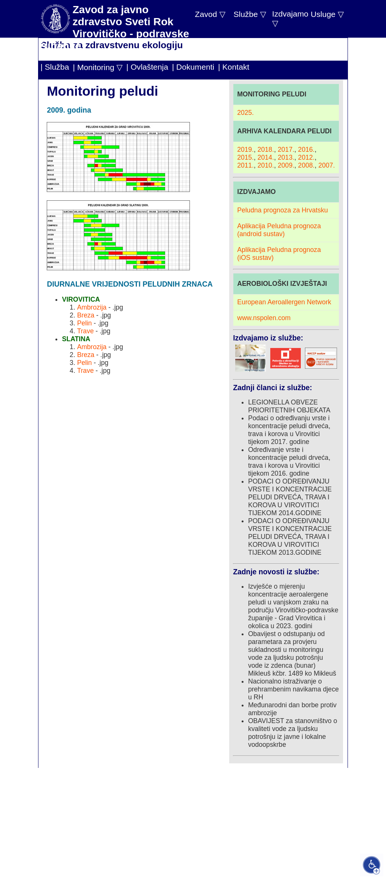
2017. (286, 149)
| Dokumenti (193, 67)
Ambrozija (91, 307)
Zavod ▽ (210, 14)
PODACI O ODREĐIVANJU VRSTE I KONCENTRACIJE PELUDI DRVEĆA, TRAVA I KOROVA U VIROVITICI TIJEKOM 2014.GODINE (290, 497)
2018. (265, 149)
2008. (306, 165)
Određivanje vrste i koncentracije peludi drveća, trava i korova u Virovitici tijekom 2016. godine (289, 461)
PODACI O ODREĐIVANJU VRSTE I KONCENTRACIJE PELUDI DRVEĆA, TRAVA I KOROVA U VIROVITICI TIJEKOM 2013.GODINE (290, 536)
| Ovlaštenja (147, 67)
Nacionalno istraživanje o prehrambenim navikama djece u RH (293, 689)
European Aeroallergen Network (284, 302)
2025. (245, 112)
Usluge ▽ (327, 14)
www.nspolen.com (264, 318)
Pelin (84, 323)
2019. (245, 149)
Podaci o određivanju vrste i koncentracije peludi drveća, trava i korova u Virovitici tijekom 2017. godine (289, 430)
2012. (306, 157)
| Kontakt (233, 67)
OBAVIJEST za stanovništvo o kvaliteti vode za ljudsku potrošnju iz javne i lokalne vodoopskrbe (292, 732)
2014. (265, 157)
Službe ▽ (249, 14)
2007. (326, 165)
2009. (286, 165)
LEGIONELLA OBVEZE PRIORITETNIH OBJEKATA (289, 406)
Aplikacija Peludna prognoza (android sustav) (279, 230)
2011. (245, 165)
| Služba (54, 67)
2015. (245, 157)
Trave (85, 331)
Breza (85, 315)
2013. (286, 157)
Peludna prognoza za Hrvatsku (282, 210)
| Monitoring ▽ (98, 67)
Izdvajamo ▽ (290, 18)
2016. (306, 149)
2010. (265, 165)
